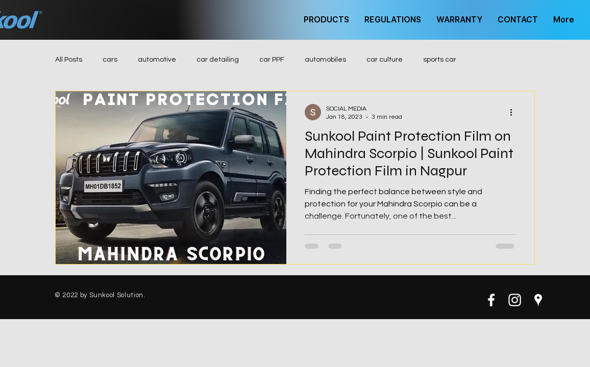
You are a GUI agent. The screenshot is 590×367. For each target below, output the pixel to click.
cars (110, 59)
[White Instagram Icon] (514, 300)
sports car (439, 59)
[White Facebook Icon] (491, 300)
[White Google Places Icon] (538, 300)
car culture (384, 59)
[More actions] (514, 112)
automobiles (325, 59)
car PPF (271, 59)
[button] (326, 20)
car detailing (217, 59)
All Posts (68, 59)
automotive (157, 59)
